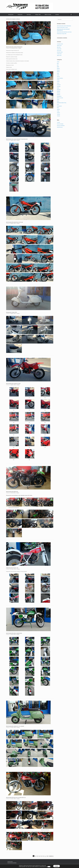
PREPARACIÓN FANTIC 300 (12, 567)
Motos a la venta (48, 14)
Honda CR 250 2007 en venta (62, 27)
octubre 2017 (59, 53)
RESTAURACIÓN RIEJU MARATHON (14, 633)
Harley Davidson (60, 78)
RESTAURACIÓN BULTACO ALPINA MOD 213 (16, 797)
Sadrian (58, 109)
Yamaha (58, 114)
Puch (58, 104)
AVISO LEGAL (10, 861)
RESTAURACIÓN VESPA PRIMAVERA (14, 46)
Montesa (58, 91)
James (58, 83)
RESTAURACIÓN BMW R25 (12, 491)
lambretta (58, 86)
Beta (58, 63)
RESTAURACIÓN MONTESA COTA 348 (14, 222)
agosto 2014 (59, 55)
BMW (58, 66)
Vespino (58, 112)
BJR (58, 65)
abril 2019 (59, 47)
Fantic (58, 74)
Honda (58, 79)
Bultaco (58, 68)
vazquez (19, 48)
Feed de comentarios (61, 125)
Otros (58, 101)
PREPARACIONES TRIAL (61, 102)
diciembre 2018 (60, 52)
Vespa (58, 110)
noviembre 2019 (60, 43)
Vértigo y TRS (37, 14)
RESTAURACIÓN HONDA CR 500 (13, 383)
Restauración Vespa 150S (11, 312)
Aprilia (58, 61)
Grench (58, 76)
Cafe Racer (29, 14)
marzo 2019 (59, 48)
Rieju (58, 107)
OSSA (58, 99)
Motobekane (59, 96)
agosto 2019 (59, 45)
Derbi (58, 73)
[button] (71, 14)
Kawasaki (58, 84)
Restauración (10, 14)
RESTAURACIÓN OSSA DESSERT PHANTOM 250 (17, 139)
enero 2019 (59, 50)
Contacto (57, 14)
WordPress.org (59, 127)
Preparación (20, 14)
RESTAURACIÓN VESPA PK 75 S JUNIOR (15, 726)
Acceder (58, 122)
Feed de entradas (60, 123)
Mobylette (58, 89)
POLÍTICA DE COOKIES (12, 862)
